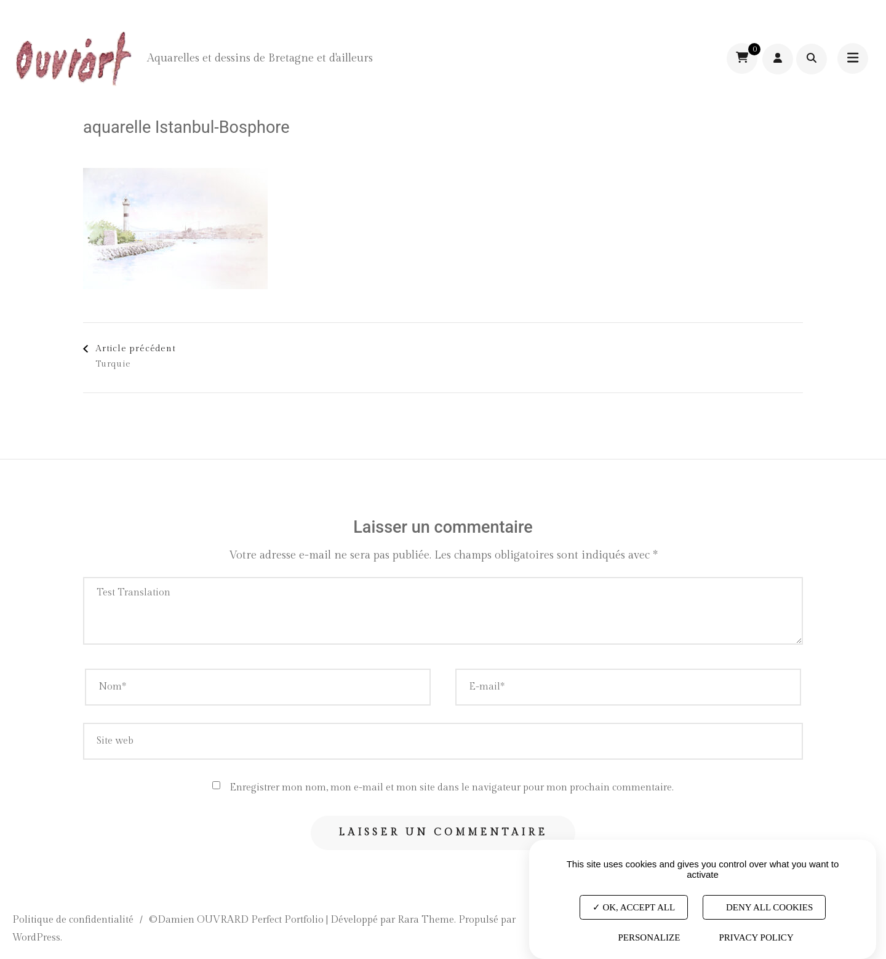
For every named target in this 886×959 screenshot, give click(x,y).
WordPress (36, 938)
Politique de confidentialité (73, 920)
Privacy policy (756, 937)
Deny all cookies (764, 907)
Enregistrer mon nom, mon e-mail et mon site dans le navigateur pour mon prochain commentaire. (451, 788)
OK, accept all (634, 907)
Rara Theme (425, 920)
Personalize (649, 937)
